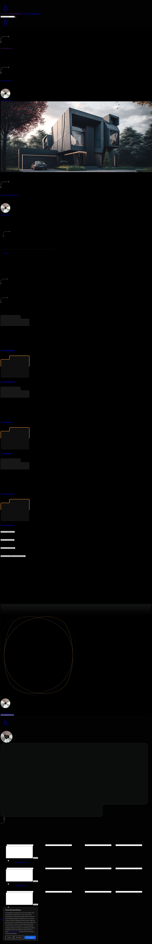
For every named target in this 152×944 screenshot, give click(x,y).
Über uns (6, 6)
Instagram (6, 724)
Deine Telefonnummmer (92, 845)
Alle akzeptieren (30, 937)
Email (5, 721)
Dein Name (17, 845)
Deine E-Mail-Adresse (53, 845)
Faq (5, 11)
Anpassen (9, 937)
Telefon (6, 722)
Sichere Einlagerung (6, 713)
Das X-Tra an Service (7, 494)
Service (6, 8)
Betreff (127, 845)
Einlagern (6, 836)
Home (5, 5)
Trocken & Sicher (6, 422)
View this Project (5, 215)
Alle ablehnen (19, 937)
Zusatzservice (7, 837)
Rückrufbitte (7, 839)
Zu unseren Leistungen (6, 100)
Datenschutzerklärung (14, 931)
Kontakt (6, 9)
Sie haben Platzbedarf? (8, 350)
